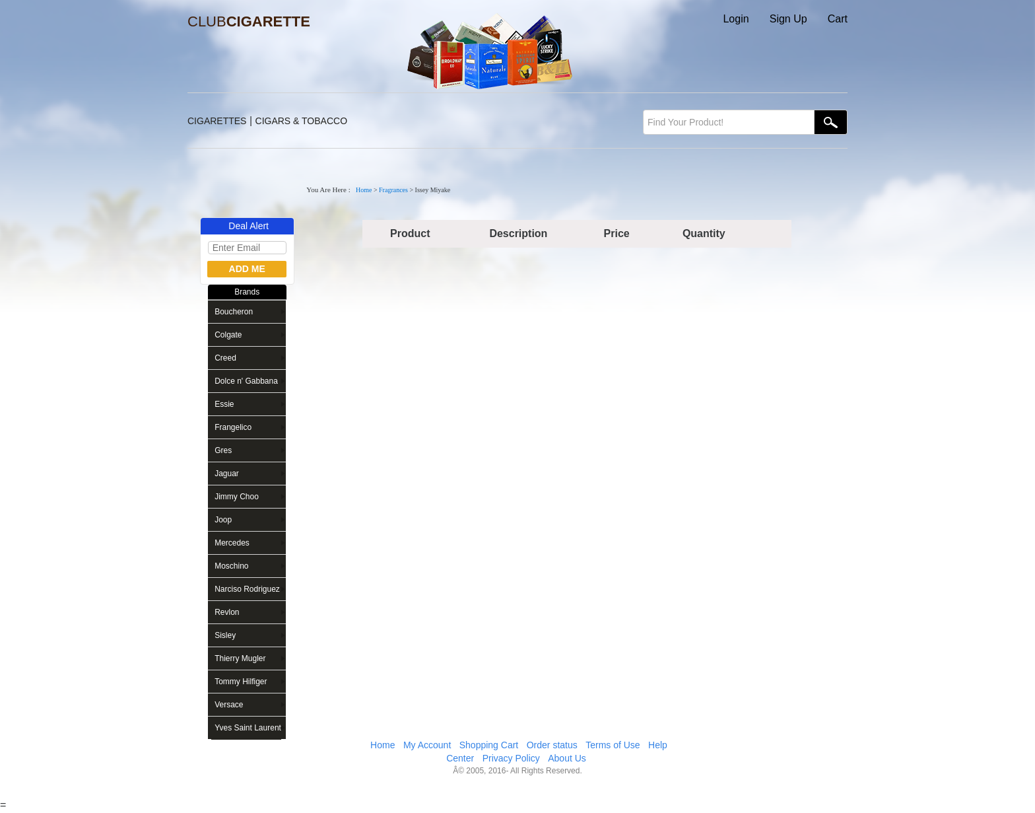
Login (736, 18)
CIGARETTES (216, 121)
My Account (427, 745)
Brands (246, 292)
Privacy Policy (511, 758)
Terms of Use (612, 745)
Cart (838, 18)
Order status (552, 745)
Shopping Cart (489, 745)
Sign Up (788, 18)
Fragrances (393, 190)
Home (364, 190)
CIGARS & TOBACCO (301, 121)
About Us (567, 758)
